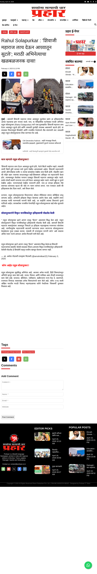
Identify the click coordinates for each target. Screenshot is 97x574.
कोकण (67, 103)
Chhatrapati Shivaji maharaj (11, 439)
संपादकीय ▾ (51, 55)
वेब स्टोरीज (5, 60)
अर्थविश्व (75, 55)
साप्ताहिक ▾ (64, 55)
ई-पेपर (15, 60)
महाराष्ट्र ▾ (25, 55)
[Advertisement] (48, 22)
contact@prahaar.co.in (18, 551)
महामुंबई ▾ (14, 55)
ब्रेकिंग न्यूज (13, 67)
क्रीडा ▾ (41, 55)
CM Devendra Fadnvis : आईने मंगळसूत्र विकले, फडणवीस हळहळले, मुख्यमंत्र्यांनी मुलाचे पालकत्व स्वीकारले (42, 229)
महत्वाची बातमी (24, 67)
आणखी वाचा (91, 97)
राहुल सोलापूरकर (7, 212)
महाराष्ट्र (4, 67)
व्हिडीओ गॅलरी (86, 55)
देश (33, 55)
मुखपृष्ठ (4, 55)
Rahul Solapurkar (28, 439)
